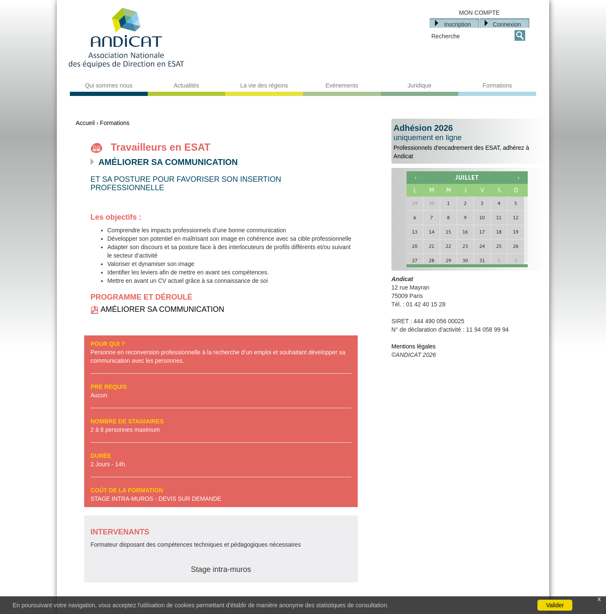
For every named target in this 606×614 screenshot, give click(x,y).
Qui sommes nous (109, 85)
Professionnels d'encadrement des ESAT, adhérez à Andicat (467, 141)
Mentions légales (413, 346)
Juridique (420, 85)
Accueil (85, 123)
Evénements (341, 85)
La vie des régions (264, 85)
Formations (497, 85)
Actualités (186, 85)
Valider (555, 605)
